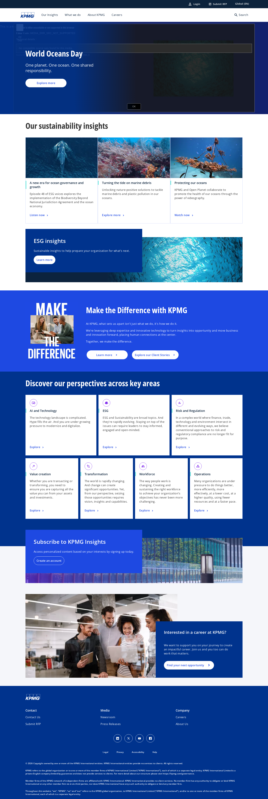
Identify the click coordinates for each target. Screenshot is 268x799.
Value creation (40, 474)
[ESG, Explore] (110, 447)
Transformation (96, 474)
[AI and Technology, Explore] (37, 447)
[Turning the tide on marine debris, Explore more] (113, 215)
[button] (33, 724)
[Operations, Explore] (201, 510)
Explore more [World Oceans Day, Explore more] (46, 83)
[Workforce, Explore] (146, 510)
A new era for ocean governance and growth (57, 185)
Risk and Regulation (190, 411)
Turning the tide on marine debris (126, 183)
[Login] (194, 4)
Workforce (147, 474)
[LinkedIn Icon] (117, 738)
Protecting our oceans (191, 183)
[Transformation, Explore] (92, 510)
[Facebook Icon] (150, 738)
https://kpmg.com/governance (178, 773)
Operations (202, 474)
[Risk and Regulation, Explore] (183, 447)
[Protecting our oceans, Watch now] (184, 215)
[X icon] (128, 738)
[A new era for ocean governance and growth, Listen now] (39, 215)
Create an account (49, 561)
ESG (105, 411)
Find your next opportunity (185, 665)
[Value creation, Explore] (37, 510)
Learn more (44, 260)
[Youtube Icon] (139, 738)
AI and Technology (43, 411)
